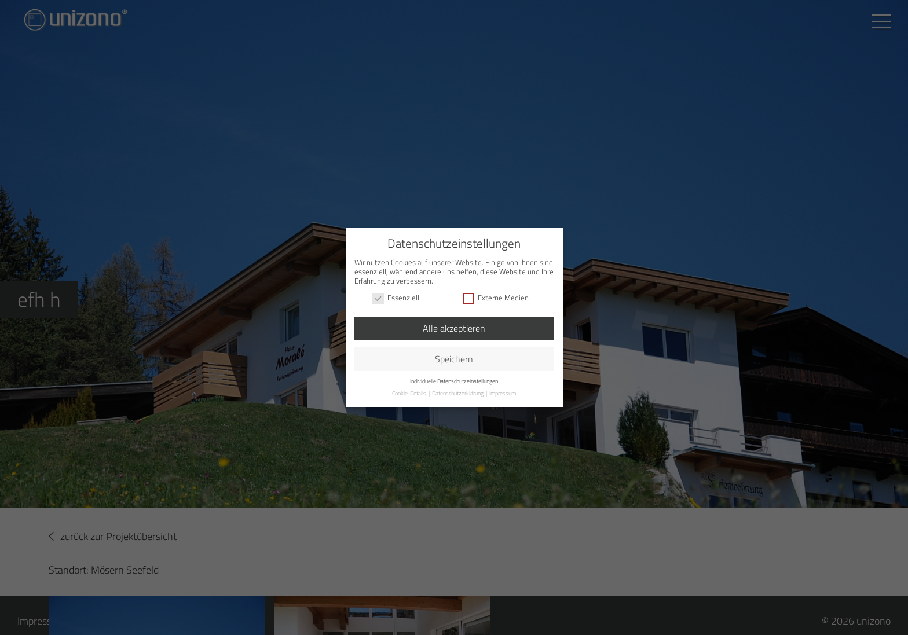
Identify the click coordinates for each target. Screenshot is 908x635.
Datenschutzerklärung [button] (458, 393)
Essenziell (395, 298)
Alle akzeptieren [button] (454, 328)
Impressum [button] (502, 393)
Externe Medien (496, 298)
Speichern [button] (454, 359)
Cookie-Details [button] (409, 393)
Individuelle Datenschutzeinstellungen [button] (454, 381)
